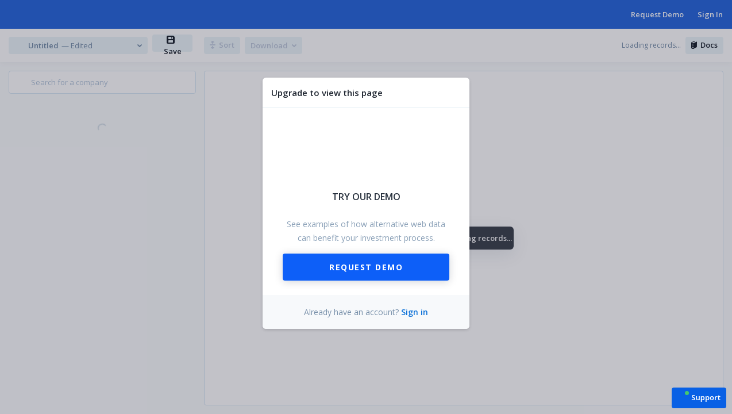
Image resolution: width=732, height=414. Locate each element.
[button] (699, 397)
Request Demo (366, 267)
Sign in (414, 311)
